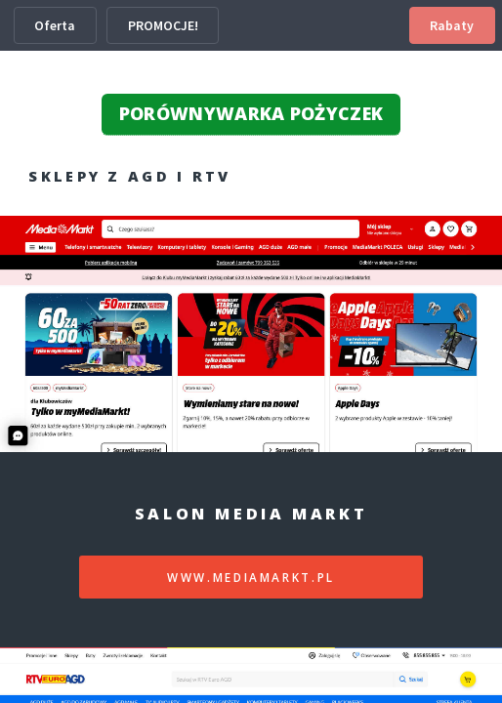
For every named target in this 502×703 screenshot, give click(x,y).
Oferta (54, 25)
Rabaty (452, 25)
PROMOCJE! (163, 25)
